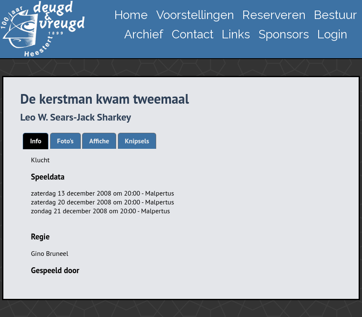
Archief (143, 34)
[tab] (35, 141)
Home (131, 15)
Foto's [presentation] (65, 141)
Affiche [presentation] (99, 141)
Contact (192, 34)
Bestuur (335, 15)
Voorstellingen (195, 15)
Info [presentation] (35, 141)
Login (332, 34)
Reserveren (274, 15)
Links (236, 34)
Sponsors (283, 34)
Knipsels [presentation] (137, 141)
